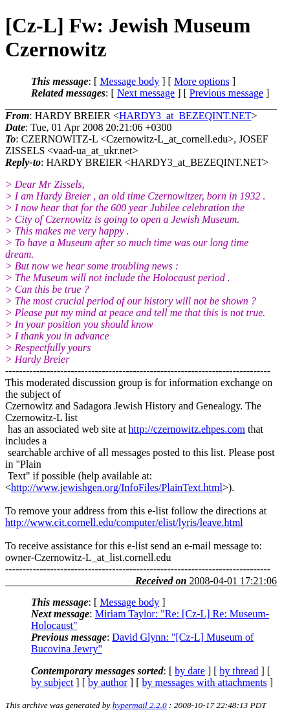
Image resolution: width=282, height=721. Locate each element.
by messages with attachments (204, 682)
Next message (146, 92)
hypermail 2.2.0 (140, 705)
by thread (239, 670)
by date (190, 670)
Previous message (226, 92)
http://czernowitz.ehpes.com (187, 429)
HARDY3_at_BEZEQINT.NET (185, 115)
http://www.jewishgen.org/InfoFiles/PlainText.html (116, 487)
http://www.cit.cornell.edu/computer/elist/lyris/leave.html (124, 522)
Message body (129, 81)
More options (202, 81)
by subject (52, 682)
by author (107, 682)
